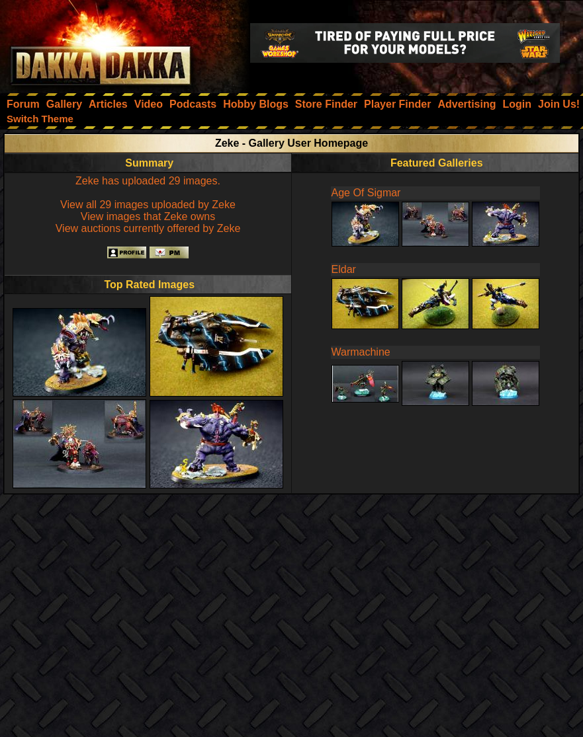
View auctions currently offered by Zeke (148, 228)
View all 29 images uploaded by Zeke (148, 204)
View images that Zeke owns (148, 216)
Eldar (344, 269)
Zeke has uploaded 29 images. (147, 180)
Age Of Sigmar (366, 192)
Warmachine (361, 352)
